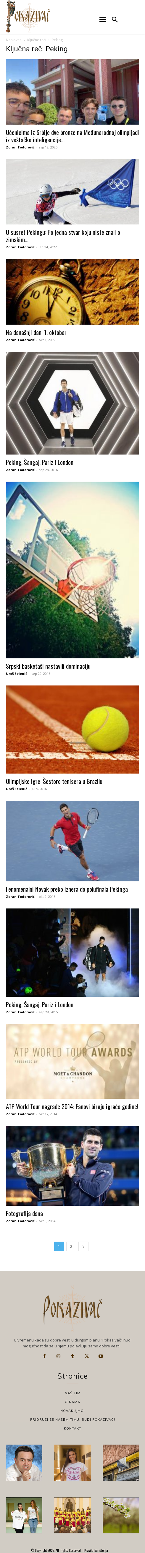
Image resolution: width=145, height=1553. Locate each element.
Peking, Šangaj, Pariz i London (39, 462)
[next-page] (83, 1246)
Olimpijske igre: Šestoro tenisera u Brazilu (54, 781)
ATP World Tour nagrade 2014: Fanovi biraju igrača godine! (72, 1106)
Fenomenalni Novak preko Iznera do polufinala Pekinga (67, 888)
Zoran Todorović (20, 147)
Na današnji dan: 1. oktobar (36, 332)
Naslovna (14, 39)
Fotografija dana (24, 1213)
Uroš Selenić (16, 673)
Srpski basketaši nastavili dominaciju (48, 665)
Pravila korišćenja (95, 1550)
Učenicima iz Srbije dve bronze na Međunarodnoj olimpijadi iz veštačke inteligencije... (72, 136)
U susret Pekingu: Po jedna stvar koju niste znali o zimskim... (63, 235)
